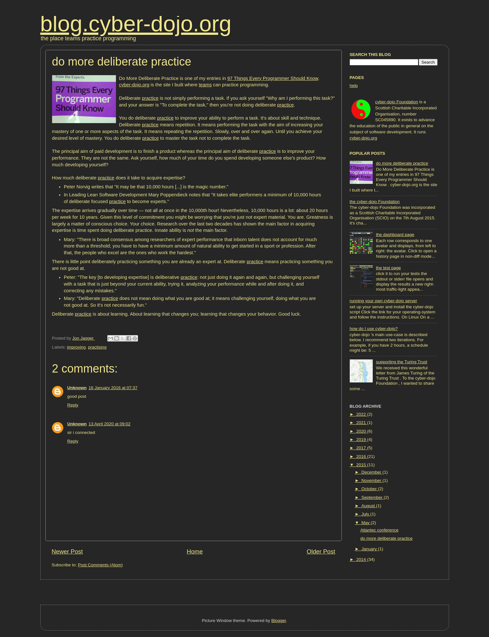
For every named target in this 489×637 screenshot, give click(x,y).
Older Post (321, 551)
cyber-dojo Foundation (396, 101)
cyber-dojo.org (134, 84)
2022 (361, 414)
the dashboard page (395, 234)
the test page (388, 267)
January (370, 549)
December (372, 472)
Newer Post (67, 551)
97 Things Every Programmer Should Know (272, 78)
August (369, 505)
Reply (73, 405)
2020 (361, 431)
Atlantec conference (379, 530)
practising (97, 347)
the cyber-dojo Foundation (375, 201)
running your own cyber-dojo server (383, 300)
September (373, 497)
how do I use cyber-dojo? (374, 328)
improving (76, 347)
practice (150, 98)
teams (205, 84)
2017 (361, 447)
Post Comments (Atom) (100, 564)
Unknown (77, 387)
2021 (361, 422)
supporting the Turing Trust (401, 361)
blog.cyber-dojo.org (136, 23)
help (354, 85)
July (366, 514)
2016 (361, 456)
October (370, 488)
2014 (361, 559)
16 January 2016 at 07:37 (112, 387)
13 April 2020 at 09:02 (109, 423)
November (372, 480)
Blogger (278, 620)
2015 (361, 464)
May (366, 522)
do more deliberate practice (402, 163)
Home (195, 551)
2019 (361, 439)
